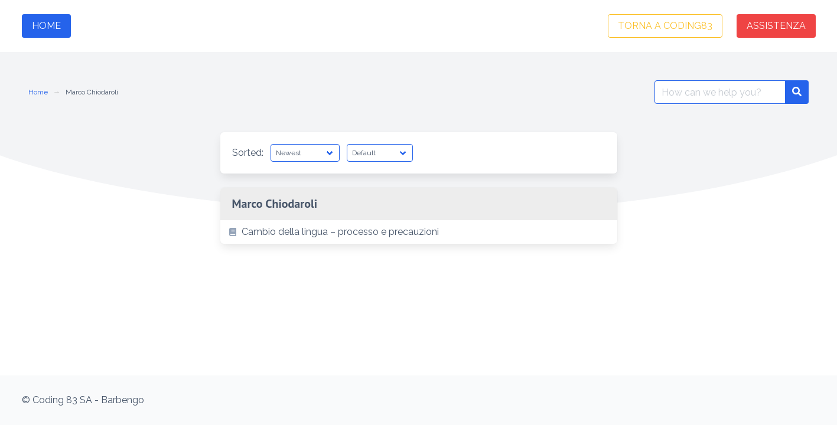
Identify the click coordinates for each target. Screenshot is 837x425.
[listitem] (418, 232)
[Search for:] (720, 92)
